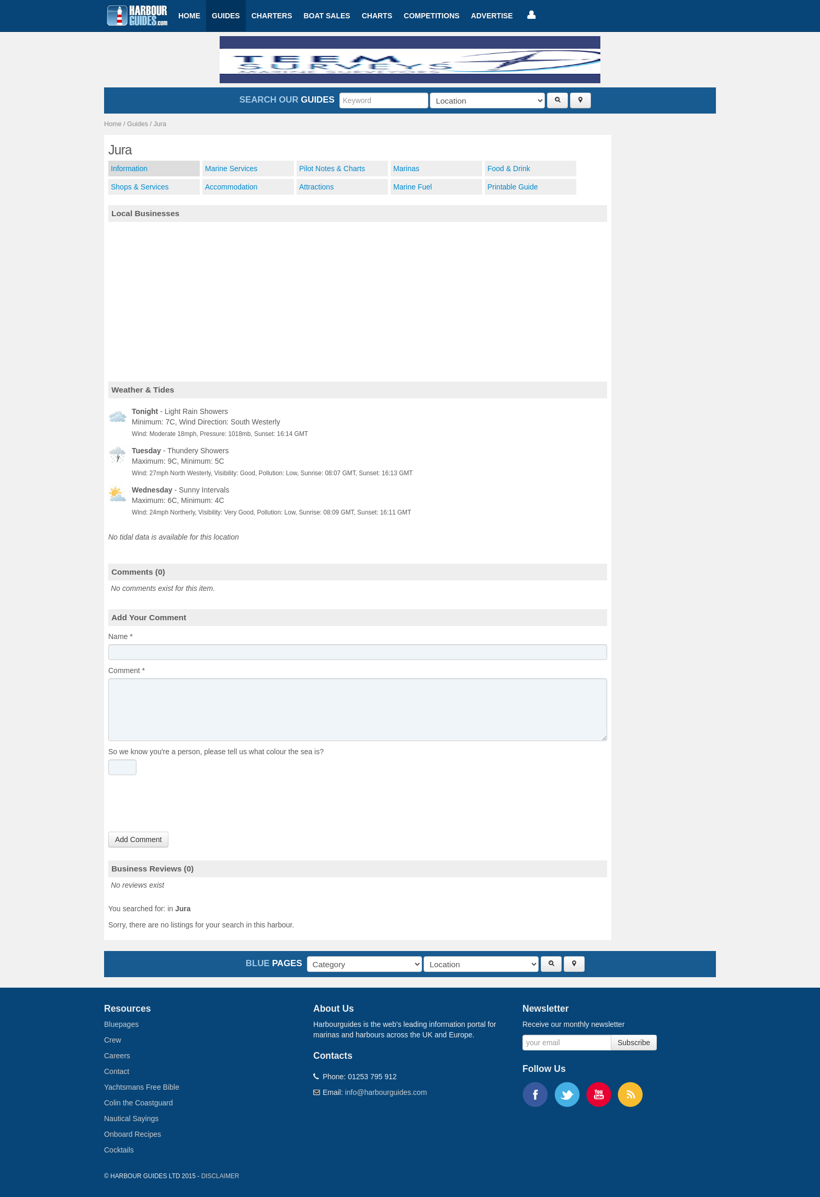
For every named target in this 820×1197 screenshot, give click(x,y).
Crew (112, 1040)
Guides (226, 16)
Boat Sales (326, 16)
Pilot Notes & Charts (332, 168)
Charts (377, 16)
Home (189, 16)
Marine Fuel (412, 187)
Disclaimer (220, 1176)
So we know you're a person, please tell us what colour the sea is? (216, 751)
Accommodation (231, 187)
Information (129, 168)
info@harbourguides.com (386, 1092)
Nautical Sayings (131, 1118)
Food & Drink (508, 168)
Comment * (126, 670)
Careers (117, 1055)
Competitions (432, 16)
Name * (120, 636)
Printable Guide (512, 187)
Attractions (316, 187)
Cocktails (119, 1150)
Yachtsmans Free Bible (141, 1087)
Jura (160, 124)
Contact (116, 1071)
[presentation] (187, 806)
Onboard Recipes (132, 1134)
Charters (272, 16)
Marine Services (231, 168)
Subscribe (634, 1042)
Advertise (492, 16)
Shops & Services (140, 187)
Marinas (406, 168)
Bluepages (121, 1024)
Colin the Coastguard (138, 1103)
